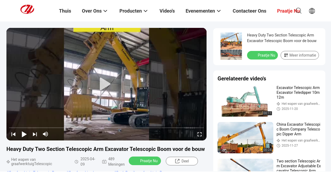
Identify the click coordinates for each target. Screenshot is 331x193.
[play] (106, 84)
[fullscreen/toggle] (199, 134)
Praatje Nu (145, 160)
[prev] (13, 134)
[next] (35, 134)
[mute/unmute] (45, 134)
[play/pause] (24, 134)
